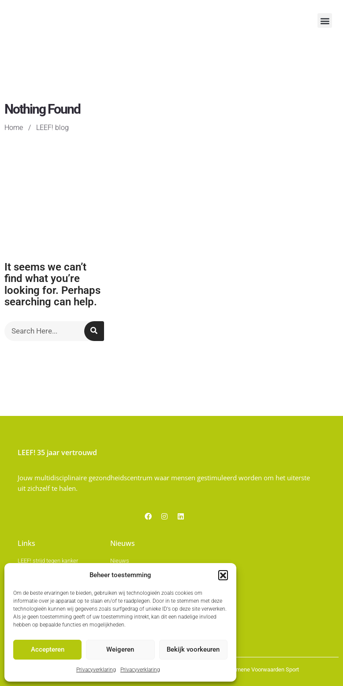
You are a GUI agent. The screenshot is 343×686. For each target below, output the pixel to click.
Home (13, 179)
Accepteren (47, 650)
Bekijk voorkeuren (193, 650)
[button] (223, 575)
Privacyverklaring (96, 670)
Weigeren (120, 650)
